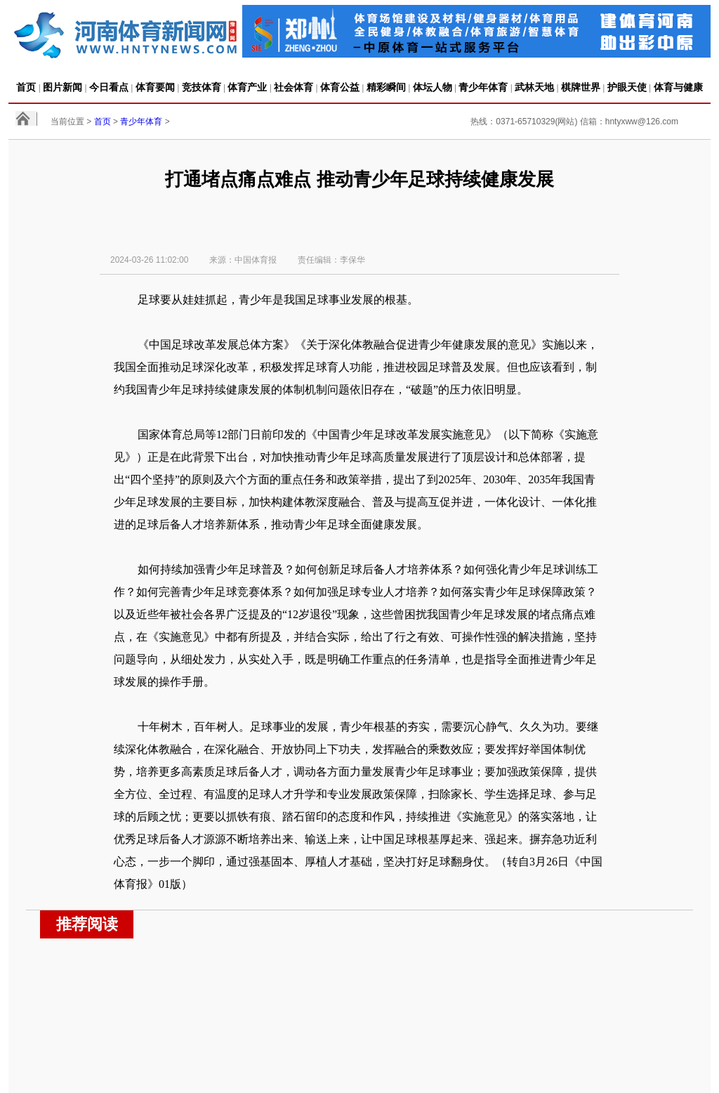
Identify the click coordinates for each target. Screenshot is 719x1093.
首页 (26, 87)
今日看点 (108, 87)
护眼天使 (627, 87)
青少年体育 (483, 87)
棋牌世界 (580, 87)
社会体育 (293, 87)
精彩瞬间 (386, 87)
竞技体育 (201, 87)
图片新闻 (62, 87)
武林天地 (534, 87)
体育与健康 (678, 87)
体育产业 (247, 87)
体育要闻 (155, 87)
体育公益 (340, 87)
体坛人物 (432, 87)
